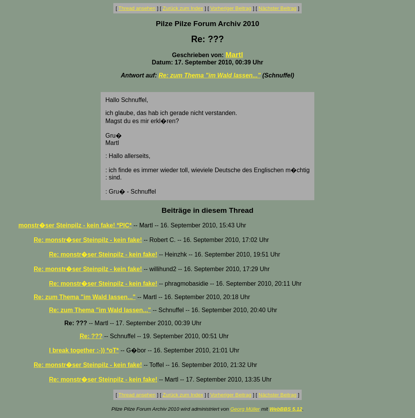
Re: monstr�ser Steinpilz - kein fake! (88, 240)
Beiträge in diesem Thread (207, 210)
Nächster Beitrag (277, 8)
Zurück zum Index (183, 8)
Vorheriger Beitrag (230, 8)
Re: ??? (91, 336)
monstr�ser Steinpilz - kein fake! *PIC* (75, 225)
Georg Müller (245, 409)
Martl (234, 55)
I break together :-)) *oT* (84, 350)
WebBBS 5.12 (286, 409)
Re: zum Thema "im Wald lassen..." (209, 75)
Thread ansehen (136, 8)
